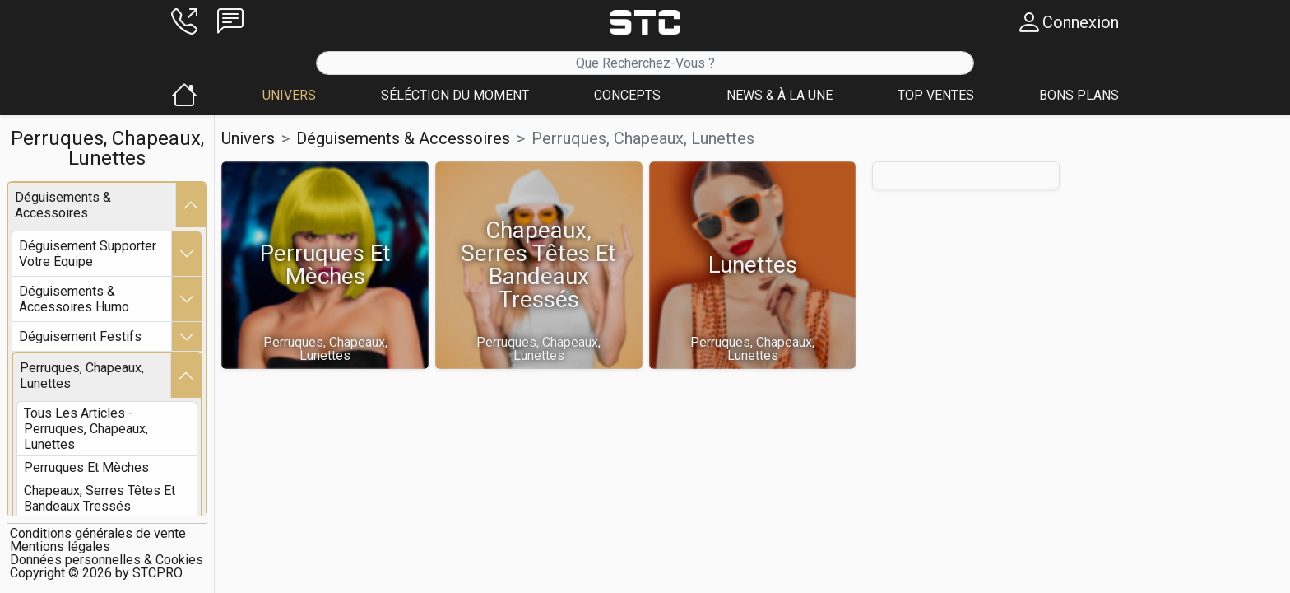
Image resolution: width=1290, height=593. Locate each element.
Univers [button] (248, 138)
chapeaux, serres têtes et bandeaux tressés (99, 498)
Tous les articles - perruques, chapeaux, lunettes (86, 428)
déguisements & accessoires (63, 205)
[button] (184, 22)
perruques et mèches (86, 467)
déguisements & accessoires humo (74, 299)
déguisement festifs (80, 336)
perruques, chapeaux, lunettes (82, 375)
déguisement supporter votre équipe (87, 253)
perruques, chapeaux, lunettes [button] (642, 138)
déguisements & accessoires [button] (403, 138)
